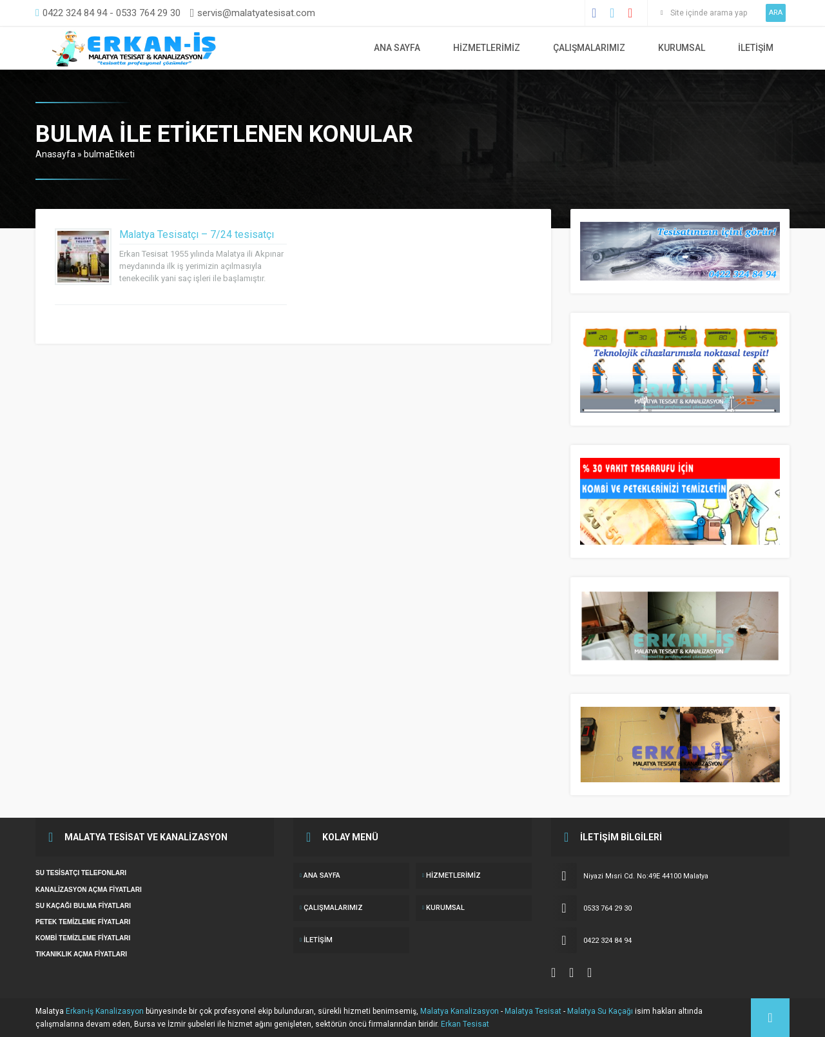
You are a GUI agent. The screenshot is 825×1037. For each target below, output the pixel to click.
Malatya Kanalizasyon (459, 1011)
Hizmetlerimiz (486, 48)
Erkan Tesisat (465, 1024)
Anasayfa (55, 154)
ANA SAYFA (397, 48)
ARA (775, 12)
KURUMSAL (681, 48)
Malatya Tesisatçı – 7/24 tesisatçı (196, 234)
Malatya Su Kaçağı (600, 1011)
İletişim (755, 48)
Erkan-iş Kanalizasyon (105, 1011)
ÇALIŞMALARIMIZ (589, 48)
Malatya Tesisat (533, 1011)
